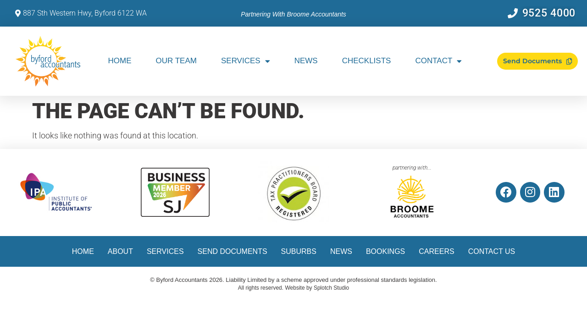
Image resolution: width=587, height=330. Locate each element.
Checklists (366, 60)
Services (245, 61)
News (306, 60)
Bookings (385, 251)
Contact (438, 61)
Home (120, 60)
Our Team (176, 60)
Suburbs (298, 251)
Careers (436, 251)
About (120, 251)
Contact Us (491, 251)
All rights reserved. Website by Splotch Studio (293, 288)
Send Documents (232, 251)
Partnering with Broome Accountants (293, 14)
